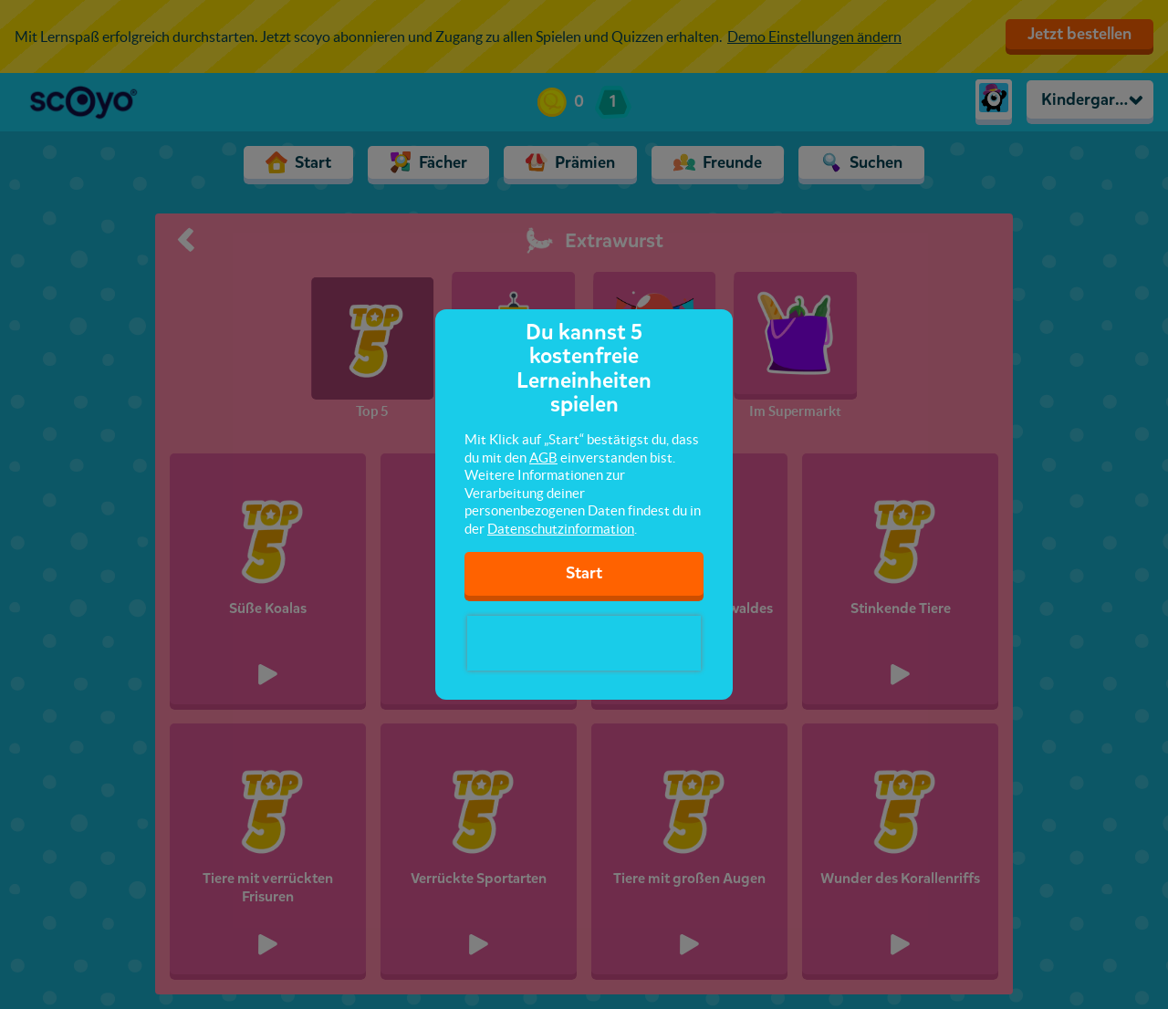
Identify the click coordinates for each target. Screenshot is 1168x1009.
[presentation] (584, 643)
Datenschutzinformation (560, 528)
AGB (543, 457)
